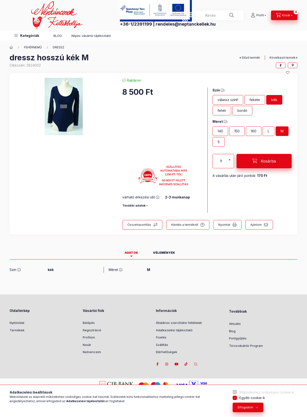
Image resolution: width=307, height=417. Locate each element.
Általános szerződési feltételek (179, 323)
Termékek (17, 330)
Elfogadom (245, 407)
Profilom (89, 337)
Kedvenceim (92, 352)
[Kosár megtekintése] (284, 15)
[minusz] (229, 164)
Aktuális (235, 324)
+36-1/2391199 (136, 24)
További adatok (134, 205)
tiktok (186, 364)
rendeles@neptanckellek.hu (186, 24)
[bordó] (242, 110)
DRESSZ (58, 47)
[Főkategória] (11, 47)
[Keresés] (232, 15)
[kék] (274, 100)
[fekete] (254, 100)
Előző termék (251, 57)
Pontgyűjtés (238, 338)
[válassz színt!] (228, 100)
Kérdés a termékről (184, 224)
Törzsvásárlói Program (246, 346)
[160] (253, 131)
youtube (176, 364)
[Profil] (258, 15)
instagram (167, 364)
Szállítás (162, 345)
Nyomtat (224, 224)
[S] (219, 142)
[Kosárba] (264, 161)
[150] (237, 131)
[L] (268, 131)
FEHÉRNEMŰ (33, 47)
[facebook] (280, 65)
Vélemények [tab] (164, 252)
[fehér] (222, 110)
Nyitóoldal (17, 323)
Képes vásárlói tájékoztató (91, 36)
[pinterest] (292, 65)
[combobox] (219, 15)
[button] (27, 35)
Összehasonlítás (139, 224)
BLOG (57, 36)
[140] (220, 131)
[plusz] (229, 157)
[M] (282, 131)
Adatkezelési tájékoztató (174, 330)
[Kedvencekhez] (288, 72)
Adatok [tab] (131, 252)
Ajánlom (256, 224)
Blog (232, 331)
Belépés (89, 323)
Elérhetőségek (166, 352)
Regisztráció (92, 330)
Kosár (87, 345)
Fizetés (161, 337)
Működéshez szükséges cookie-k (266, 392)
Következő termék (283, 57)
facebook (157, 364)
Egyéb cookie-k (252, 398)
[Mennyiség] (220, 161)
